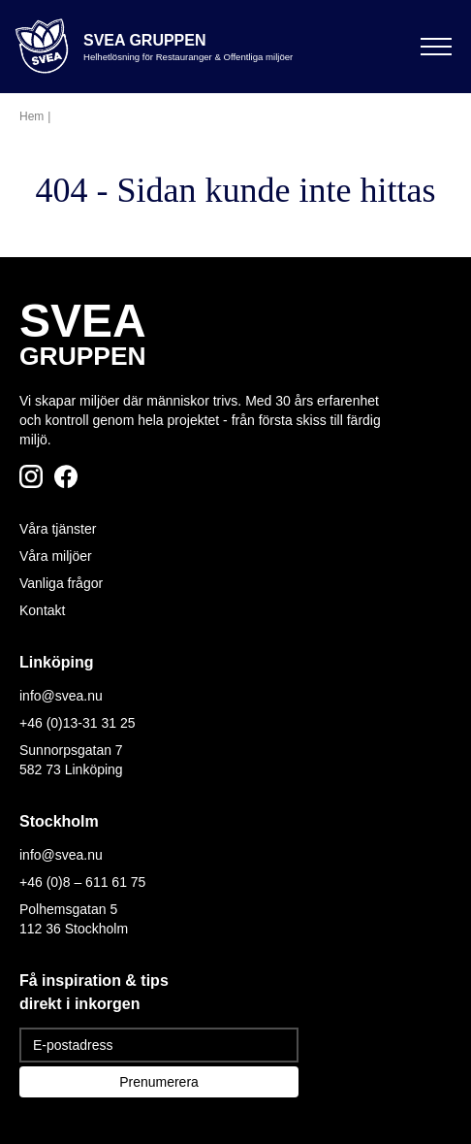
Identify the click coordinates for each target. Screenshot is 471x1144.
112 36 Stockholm (73, 928)
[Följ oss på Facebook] (66, 476)
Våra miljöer (55, 556)
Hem (31, 116)
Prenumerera (159, 1082)
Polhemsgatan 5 (68, 909)
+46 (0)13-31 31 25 (77, 723)
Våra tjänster (57, 529)
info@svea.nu (61, 695)
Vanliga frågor (61, 583)
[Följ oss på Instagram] (31, 476)
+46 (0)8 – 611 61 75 (82, 882)
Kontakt (42, 610)
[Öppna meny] (436, 46)
